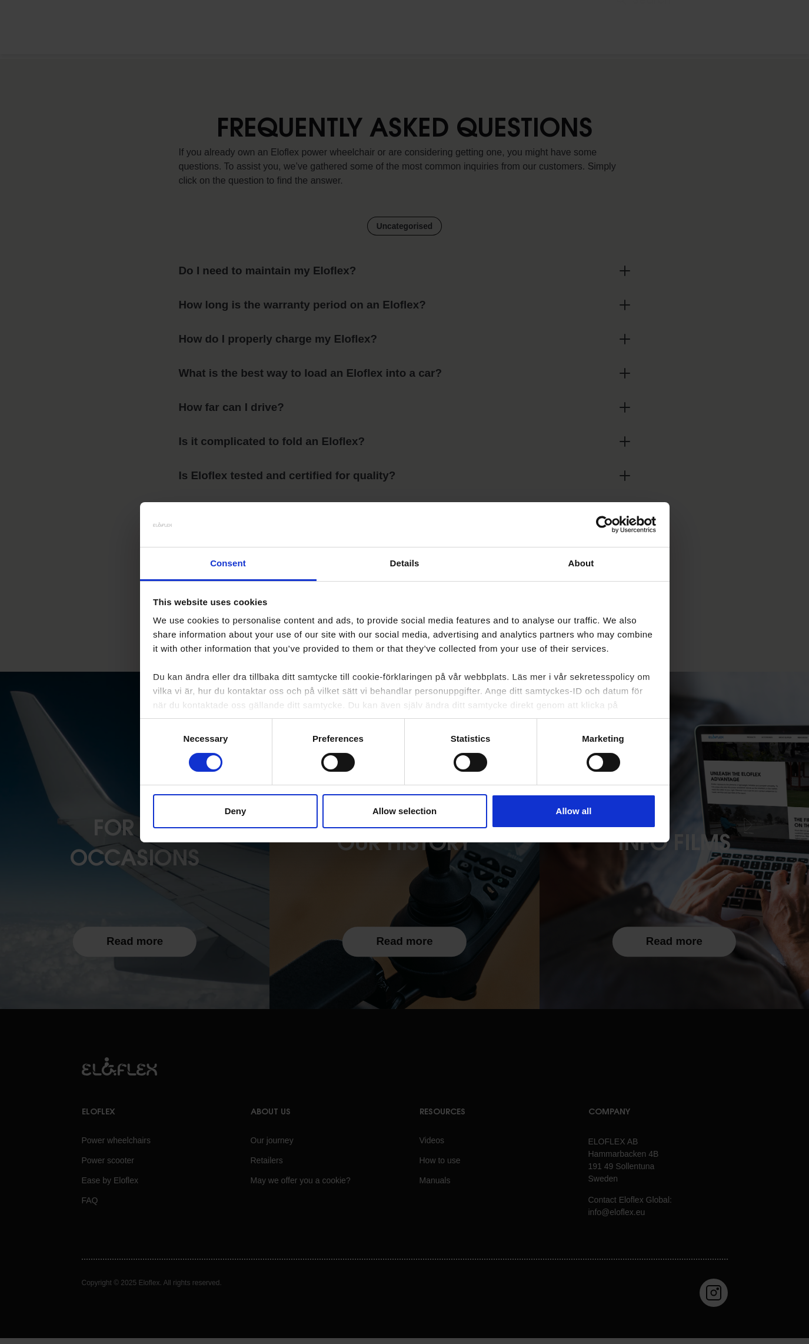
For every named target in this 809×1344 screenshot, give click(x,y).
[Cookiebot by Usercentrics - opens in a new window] (604, 524)
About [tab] (581, 563)
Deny (236, 811)
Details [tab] (405, 563)
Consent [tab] (228, 563)
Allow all (574, 811)
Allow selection (404, 811)
